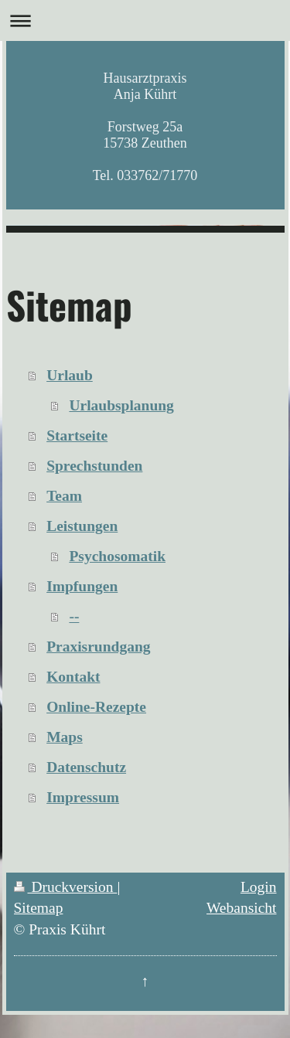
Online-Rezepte (96, 707)
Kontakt (73, 677)
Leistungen (82, 526)
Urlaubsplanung (121, 405)
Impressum (82, 797)
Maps (64, 737)
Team (64, 496)
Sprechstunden (94, 466)
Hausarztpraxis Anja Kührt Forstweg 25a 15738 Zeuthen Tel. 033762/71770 (145, 126)
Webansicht (241, 908)
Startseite (76, 435)
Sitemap (38, 908)
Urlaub (69, 375)
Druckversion (66, 887)
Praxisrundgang (98, 646)
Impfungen (82, 586)
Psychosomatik (117, 556)
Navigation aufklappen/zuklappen (145, 20)
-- (74, 616)
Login (259, 887)
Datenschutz (86, 767)
